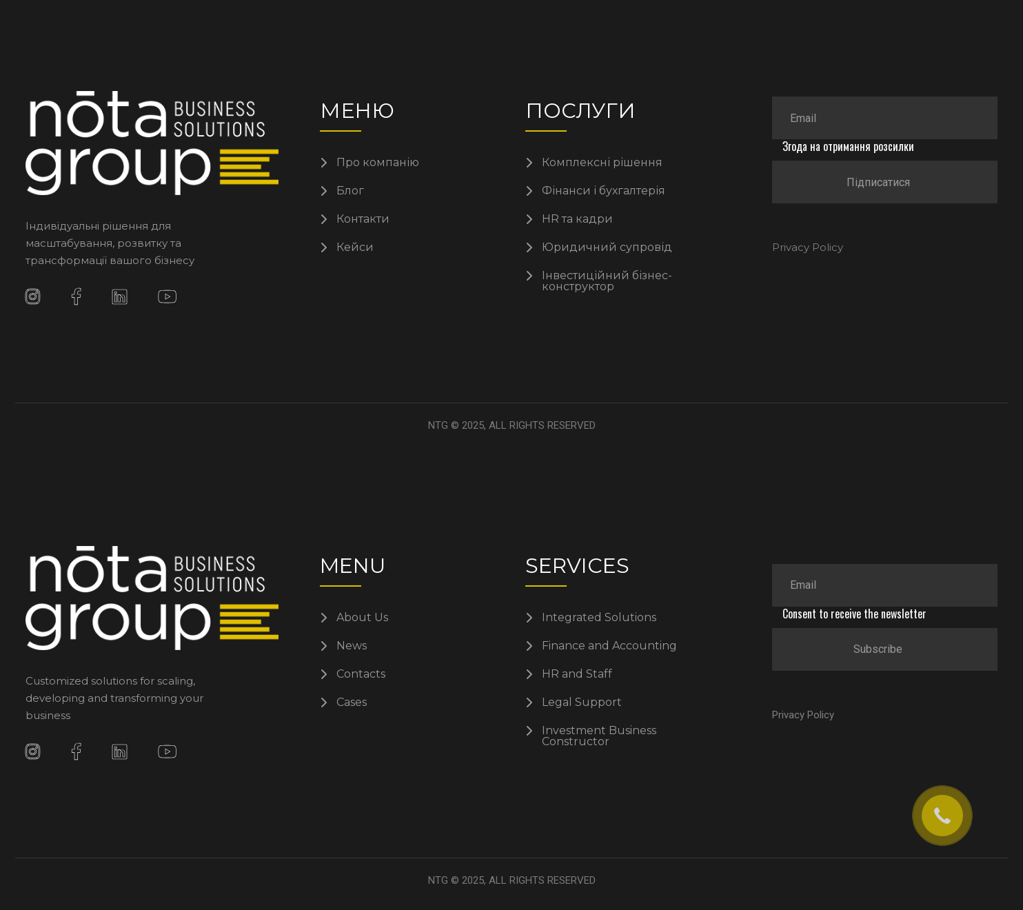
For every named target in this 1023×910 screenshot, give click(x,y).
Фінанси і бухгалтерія (603, 190)
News (351, 645)
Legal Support (582, 702)
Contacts (360, 674)
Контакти (362, 219)
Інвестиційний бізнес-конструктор (607, 281)
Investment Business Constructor (599, 736)
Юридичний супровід (607, 247)
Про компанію (377, 162)
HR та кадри (577, 219)
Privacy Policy (807, 247)
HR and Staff (577, 674)
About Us (362, 617)
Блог (350, 190)
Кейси (355, 247)
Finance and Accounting (609, 645)
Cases (351, 702)
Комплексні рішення (602, 162)
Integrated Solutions (599, 617)
